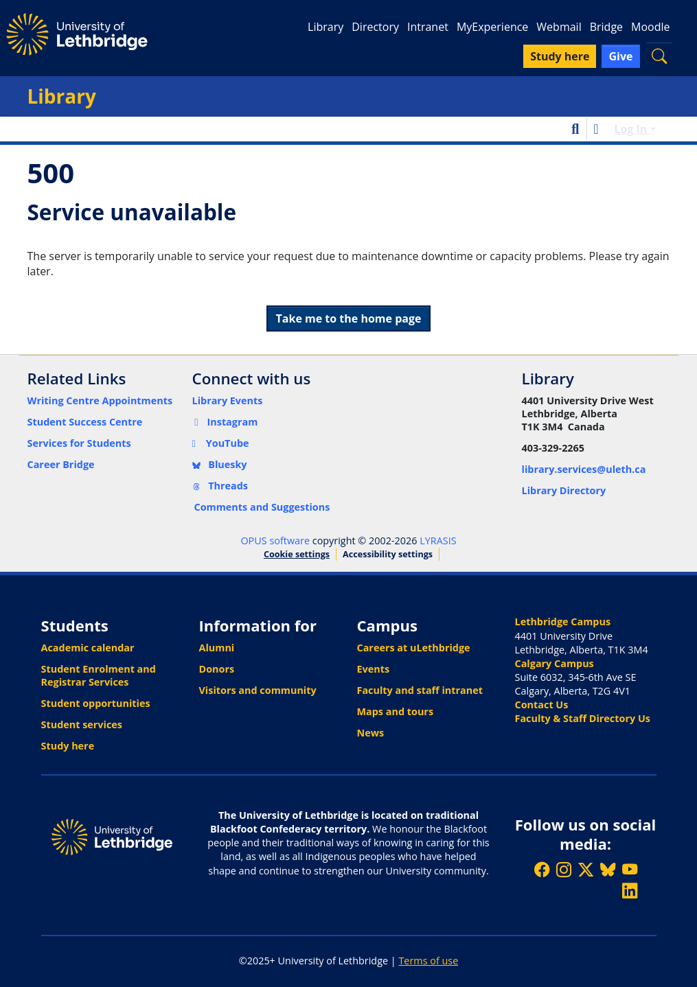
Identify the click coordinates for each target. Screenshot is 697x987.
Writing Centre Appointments (100, 400)
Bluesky (219, 464)
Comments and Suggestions (262, 506)
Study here (68, 745)
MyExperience (492, 26)
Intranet (427, 26)
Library (325, 26)
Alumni (217, 647)
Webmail (558, 26)
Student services (82, 724)
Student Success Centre (85, 421)
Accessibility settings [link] (388, 554)
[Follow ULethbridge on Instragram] (564, 869)
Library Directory (564, 490)
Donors (217, 668)
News (371, 732)
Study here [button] (559, 56)
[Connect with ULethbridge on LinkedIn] (630, 890)
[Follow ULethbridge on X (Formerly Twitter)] (586, 869)
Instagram (225, 421)
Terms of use (428, 960)
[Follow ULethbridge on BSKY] (608, 869)
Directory (375, 26)
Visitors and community (258, 690)
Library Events (227, 400)
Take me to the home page (349, 318)
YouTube (220, 443)
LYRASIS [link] (438, 540)
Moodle (650, 26)
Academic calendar (88, 647)
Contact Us (542, 704)
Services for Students (79, 443)
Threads (220, 485)
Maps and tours (395, 711)
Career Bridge (61, 464)
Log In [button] (632, 129)
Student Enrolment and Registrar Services (98, 675)
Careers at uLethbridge (413, 647)
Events (373, 668)
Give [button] (620, 56)
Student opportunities (95, 703)
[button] (659, 56)
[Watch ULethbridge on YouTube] (630, 869)
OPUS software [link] (275, 540)
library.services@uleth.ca (584, 469)
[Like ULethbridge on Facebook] (542, 869)
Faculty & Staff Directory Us (582, 718)
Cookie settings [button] (297, 554)
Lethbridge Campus (563, 621)
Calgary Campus (554, 663)
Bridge (606, 26)
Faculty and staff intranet (420, 690)
